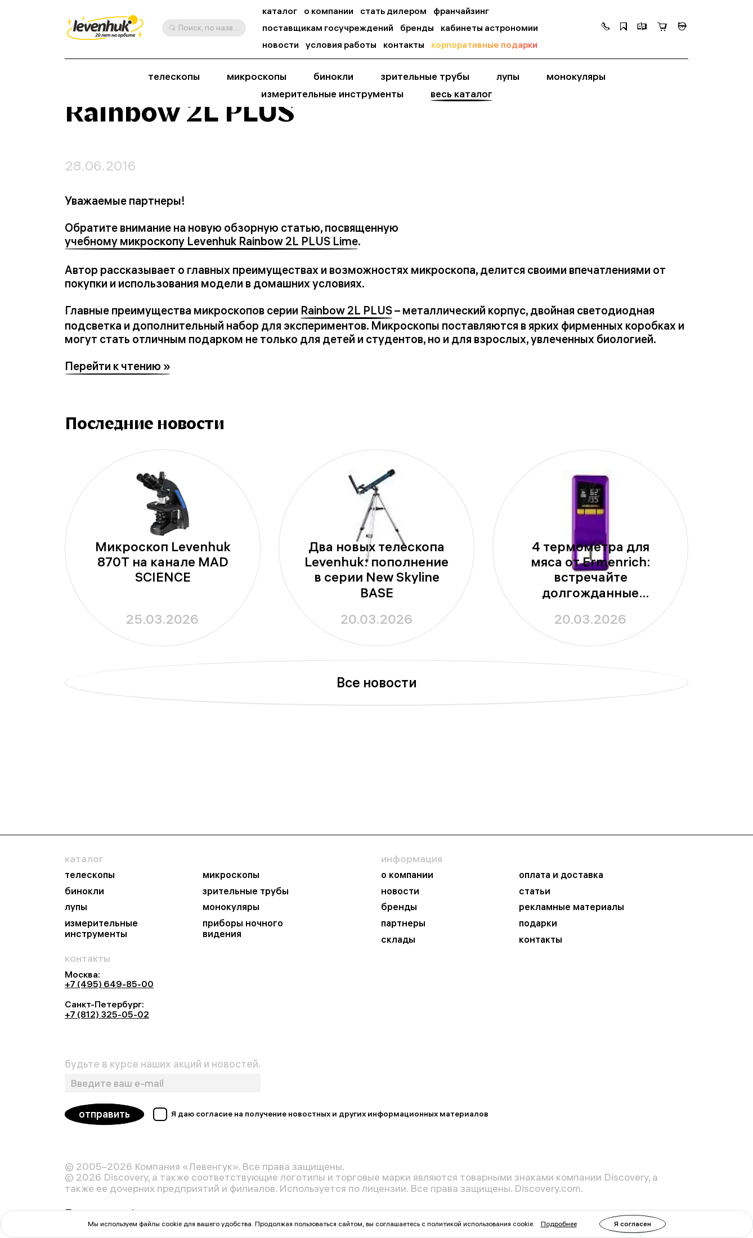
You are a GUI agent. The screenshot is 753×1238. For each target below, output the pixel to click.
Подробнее (559, 1223)
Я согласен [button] (632, 1223)
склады (398, 939)
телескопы (174, 76)
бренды (417, 27)
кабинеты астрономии (489, 27)
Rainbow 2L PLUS (346, 386)
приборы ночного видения (243, 928)
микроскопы (256, 76)
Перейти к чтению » (118, 442)
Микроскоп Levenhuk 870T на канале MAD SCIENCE (163, 638)
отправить (104, 1114)
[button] (605, 27)
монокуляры (576, 76)
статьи (534, 891)
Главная (80, 129)
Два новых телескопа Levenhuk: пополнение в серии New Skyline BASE (376, 645)
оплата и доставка (561, 875)
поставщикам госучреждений (327, 27)
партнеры (403, 923)
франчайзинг (461, 11)
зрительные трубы (424, 76)
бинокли (333, 76)
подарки (538, 923)
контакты (403, 44)
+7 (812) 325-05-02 (107, 1014)
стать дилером (393, 11)
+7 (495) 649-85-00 (109, 984)
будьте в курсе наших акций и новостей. (163, 1065)
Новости (121, 129)
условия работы (341, 44)
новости (280, 44)
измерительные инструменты (332, 94)
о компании (328, 11)
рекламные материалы (571, 907)
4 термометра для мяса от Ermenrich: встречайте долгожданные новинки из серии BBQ (590, 645)
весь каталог (461, 94)
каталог (279, 11)
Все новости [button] (377, 758)
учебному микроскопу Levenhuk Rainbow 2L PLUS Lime (211, 317)
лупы (507, 76)
